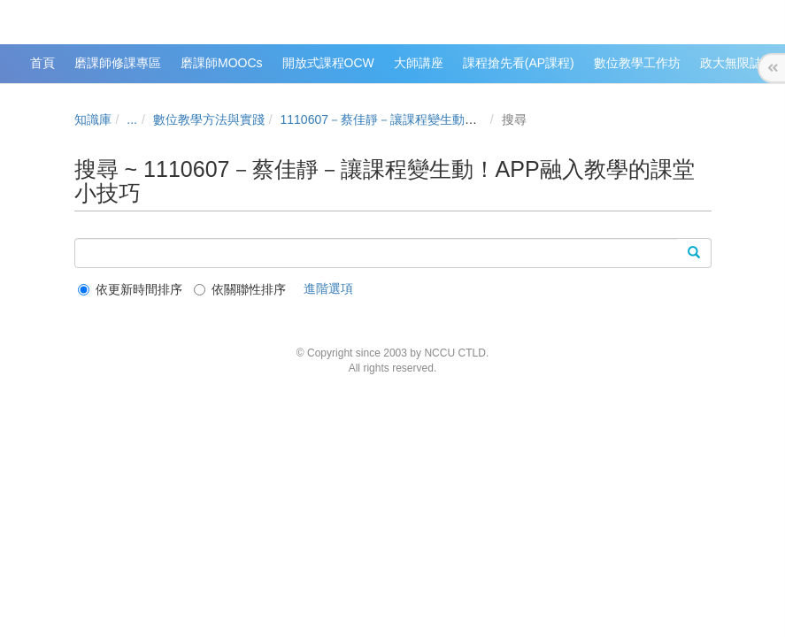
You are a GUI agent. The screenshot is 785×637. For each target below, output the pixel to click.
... (132, 119)
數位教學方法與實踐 (209, 119)
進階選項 (328, 288)
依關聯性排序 (240, 289)
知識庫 (93, 119)
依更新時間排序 (130, 289)
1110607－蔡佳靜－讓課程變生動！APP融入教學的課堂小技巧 (454, 119)
